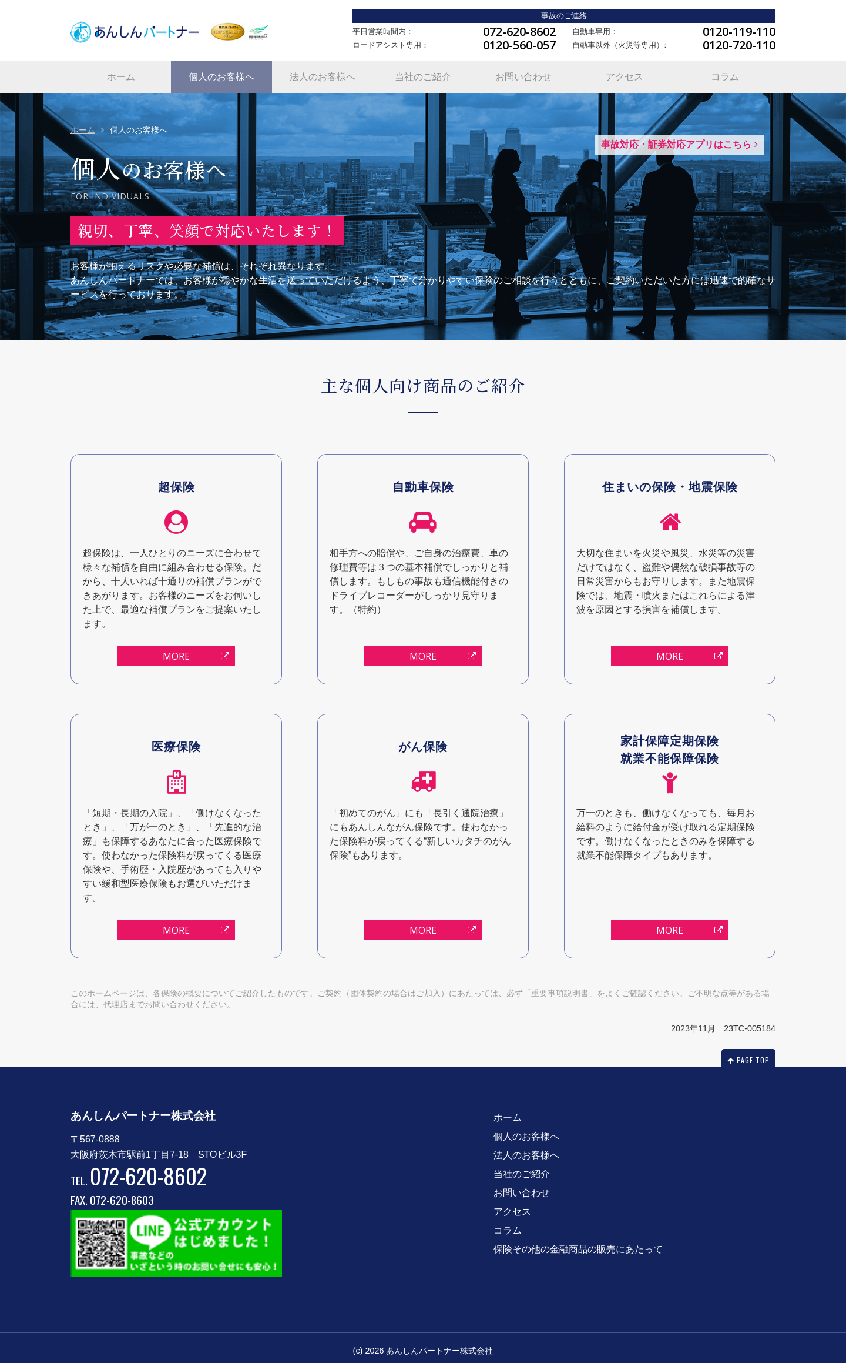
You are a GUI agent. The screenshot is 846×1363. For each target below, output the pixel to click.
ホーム (121, 74)
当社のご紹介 (423, 74)
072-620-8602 (519, 31)
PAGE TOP (748, 1055)
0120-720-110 (739, 45)
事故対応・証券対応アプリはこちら (679, 139)
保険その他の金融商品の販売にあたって (578, 1244)
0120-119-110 (739, 31)
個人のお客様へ (221, 74)
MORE (196, 651)
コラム (725, 74)
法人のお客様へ (322, 74)
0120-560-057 (519, 45)
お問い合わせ (523, 74)
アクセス (624, 74)
